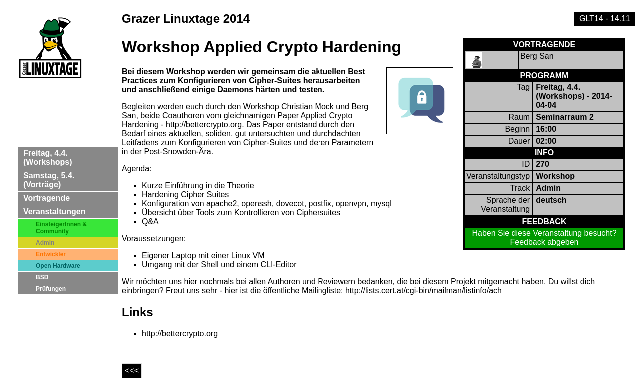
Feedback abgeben (544, 242)
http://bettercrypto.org (180, 333)
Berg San (537, 56)
